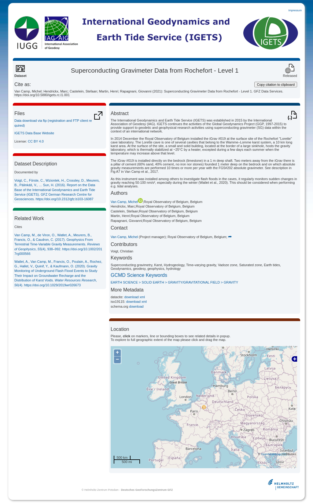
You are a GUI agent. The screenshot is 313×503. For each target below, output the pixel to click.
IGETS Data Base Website (34, 133)
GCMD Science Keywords (139, 275)
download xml (134, 297)
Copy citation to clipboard (276, 84)
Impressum (295, 10)
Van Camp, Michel (127, 202)
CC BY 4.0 (36, 141)
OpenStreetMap (271, 454)
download (136, 306)
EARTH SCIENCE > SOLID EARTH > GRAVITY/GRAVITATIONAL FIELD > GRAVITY (174, 282)
